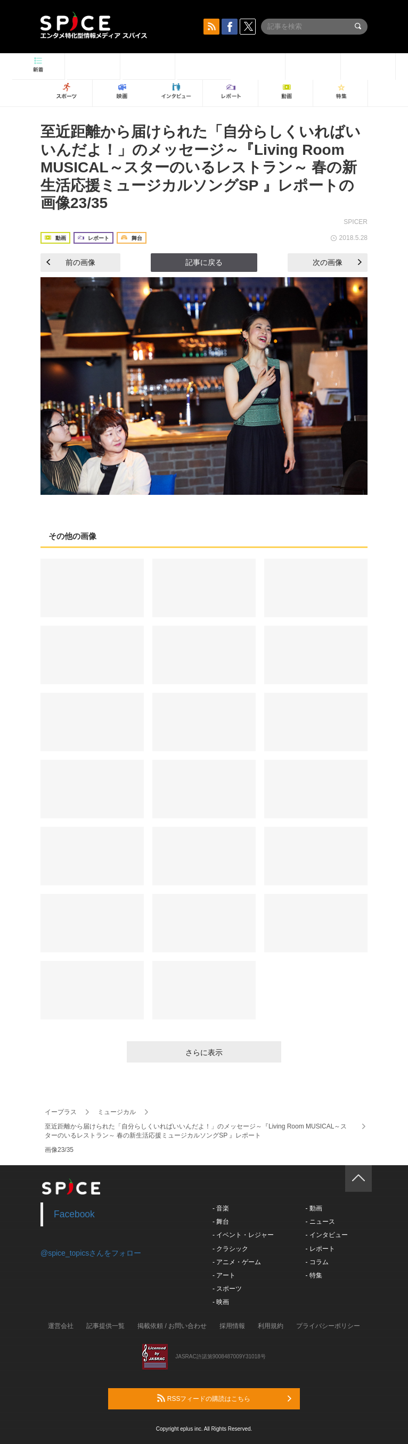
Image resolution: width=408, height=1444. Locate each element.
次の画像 (337, 262)
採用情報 (232, 1326)
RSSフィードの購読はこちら (224, 1398)
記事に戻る (204, 262)
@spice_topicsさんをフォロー (90, 1253)
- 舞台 (221, 1221)
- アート (224, 1275)
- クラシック (230, 1248)
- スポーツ (227, 1288)
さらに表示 (204, 1052)
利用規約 (270, 1326)
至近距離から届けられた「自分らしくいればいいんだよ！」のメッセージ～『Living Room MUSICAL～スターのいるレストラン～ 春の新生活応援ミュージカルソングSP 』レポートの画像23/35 (200, 167)
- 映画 (221, 1302)
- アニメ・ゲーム (237, 1262)
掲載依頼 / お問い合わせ (172, 1326)
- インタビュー (326, 1235)
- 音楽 (221, 1208)
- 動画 (313, 1208)
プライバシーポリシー (328, 1326)
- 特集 (313, 1275)
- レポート (319, 1248)
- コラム (316, 1262)
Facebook (74, 1214)
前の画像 (70, 262)
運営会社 (61, 1326)
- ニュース (319, 1221)
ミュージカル (116, 1112)
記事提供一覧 (105, 1326)
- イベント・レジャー (243, 1235)
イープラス (61, 1112)
